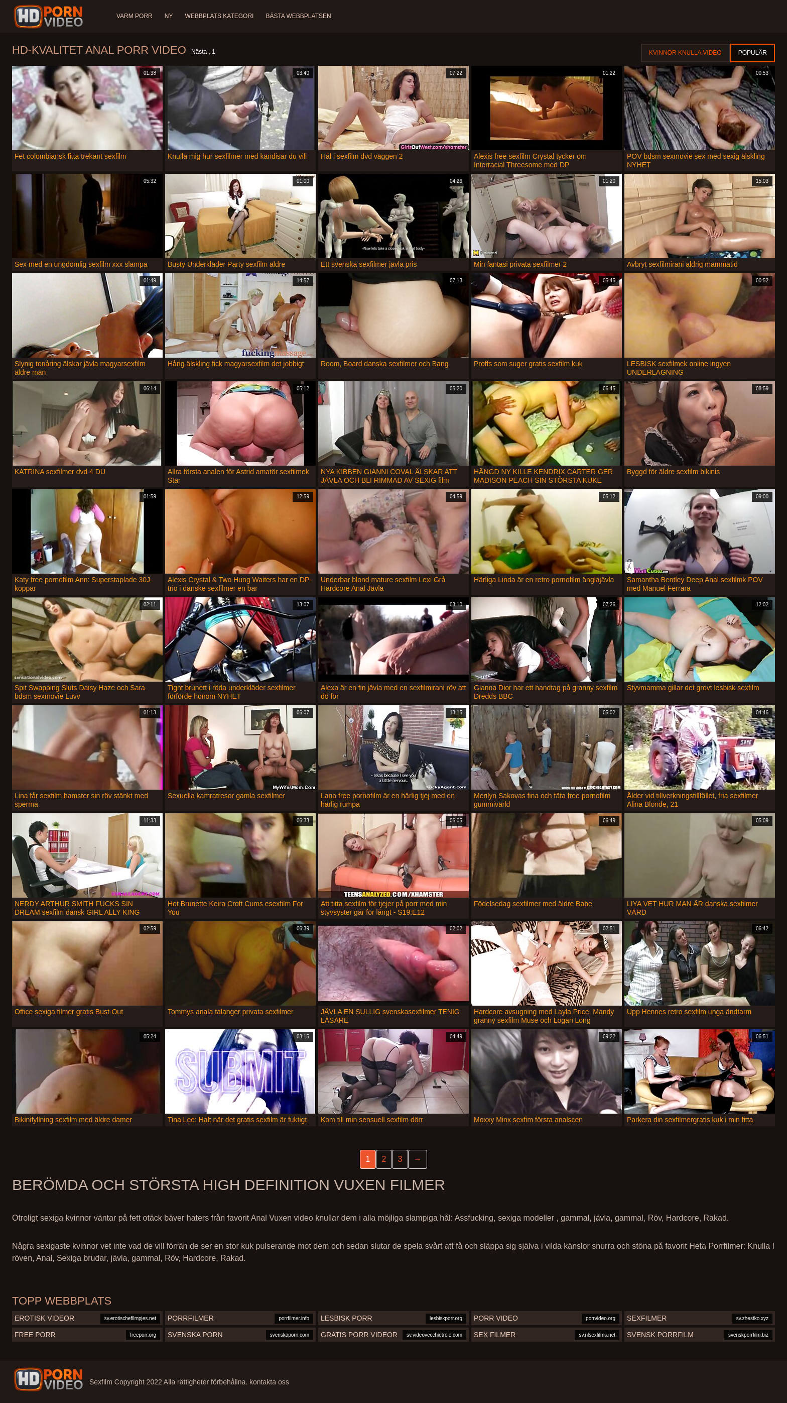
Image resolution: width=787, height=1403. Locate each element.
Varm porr (134, 16)
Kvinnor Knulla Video (685, 52)
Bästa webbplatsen (298, 16)
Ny (169, 16)
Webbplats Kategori (219, 16)
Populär (752, 52)
